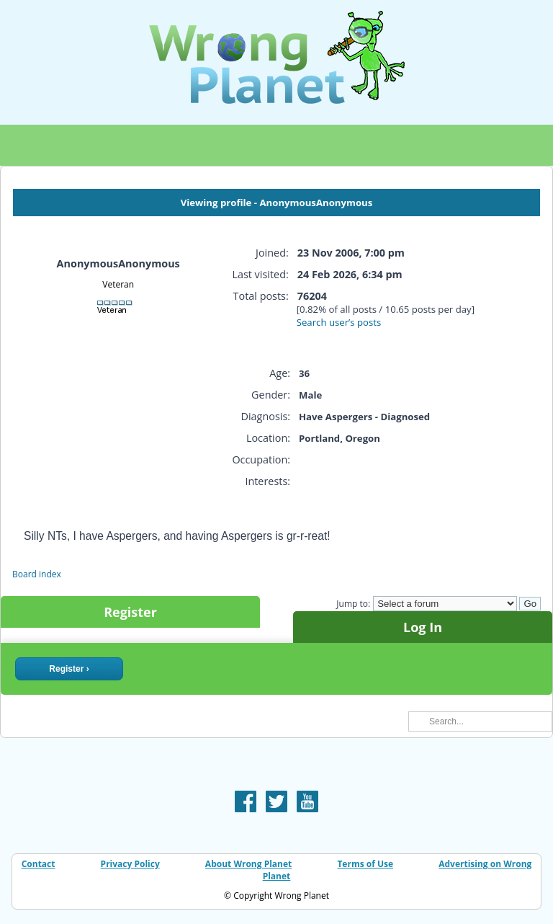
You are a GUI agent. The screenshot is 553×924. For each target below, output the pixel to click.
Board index (36, 574)
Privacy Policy (130, 864)
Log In (422, 627)
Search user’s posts (339, 322)
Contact (38, 864)
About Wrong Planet (248, 864)
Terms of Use (365, 864)
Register (130, 612)
